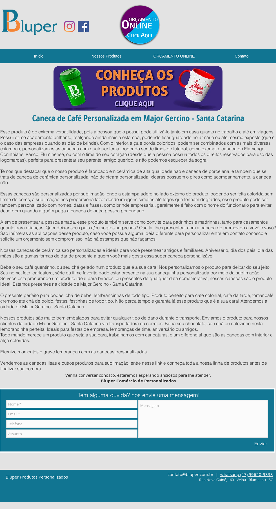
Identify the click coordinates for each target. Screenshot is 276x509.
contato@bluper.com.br (190, 474)
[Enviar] (260, 443)
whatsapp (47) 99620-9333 (246, 474)
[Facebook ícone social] (83, 26)
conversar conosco (97, 375)
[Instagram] (69, 26)
